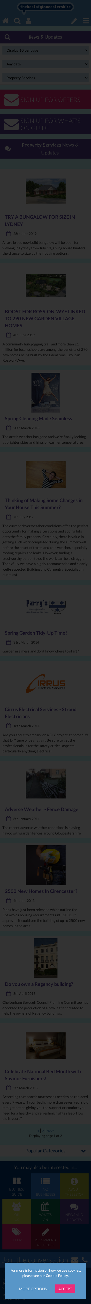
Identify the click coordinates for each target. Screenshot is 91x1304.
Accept (65, 1289)
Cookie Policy (57, 1275)
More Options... (34, 1289)
